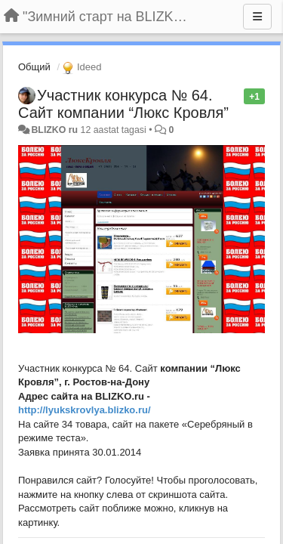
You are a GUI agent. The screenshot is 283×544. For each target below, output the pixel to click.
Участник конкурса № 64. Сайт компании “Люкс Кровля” (123, 104)
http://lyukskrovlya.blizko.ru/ (84, 410)
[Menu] (257, 16)
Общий (34, 67)
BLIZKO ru (55, 130)
